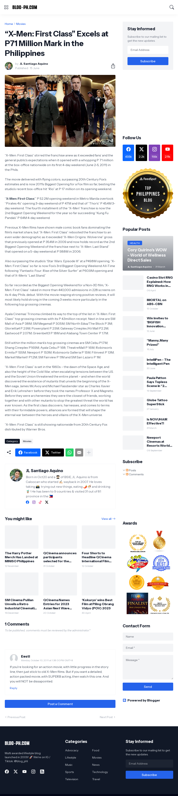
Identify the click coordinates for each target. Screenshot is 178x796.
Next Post (106, 717)
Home (9, 24)
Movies (21, 24)
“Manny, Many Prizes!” (157, 342)
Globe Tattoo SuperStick (157, 402)
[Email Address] (147, 50)
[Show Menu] (6, 7)
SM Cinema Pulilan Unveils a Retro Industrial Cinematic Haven (20, 604)
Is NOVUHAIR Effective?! (157, 421)
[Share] (111, 66)
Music (69, 765)
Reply (13, 688)
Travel (96, 779)
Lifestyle (70, 757)
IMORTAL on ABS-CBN (156, 302)
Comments (135, 474)
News (95, 765)
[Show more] (89, 452)
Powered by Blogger (141, 700)
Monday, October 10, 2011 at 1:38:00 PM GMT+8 (47, 660)
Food (95, 750)
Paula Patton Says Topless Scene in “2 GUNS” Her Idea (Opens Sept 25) (159, 382)
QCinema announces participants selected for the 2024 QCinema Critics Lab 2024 (60, 557)
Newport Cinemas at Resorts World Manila (158, 441)
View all (106, 519)
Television (71, 779)
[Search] (172, 7)
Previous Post (16, 717)
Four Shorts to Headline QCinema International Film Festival (96, 557)
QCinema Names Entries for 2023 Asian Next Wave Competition (56, 604)
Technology (100, 772)
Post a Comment (60, 704)
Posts (131, 470)
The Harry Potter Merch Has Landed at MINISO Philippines (21, 557)
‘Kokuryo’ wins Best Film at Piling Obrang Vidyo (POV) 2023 (98, 604)
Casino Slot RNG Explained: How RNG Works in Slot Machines (160, 281)
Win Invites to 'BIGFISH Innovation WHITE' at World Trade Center (159, 322)
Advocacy (71, 750)
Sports (69, 772)
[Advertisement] (150, 102)
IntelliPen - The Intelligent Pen (159, 362)
